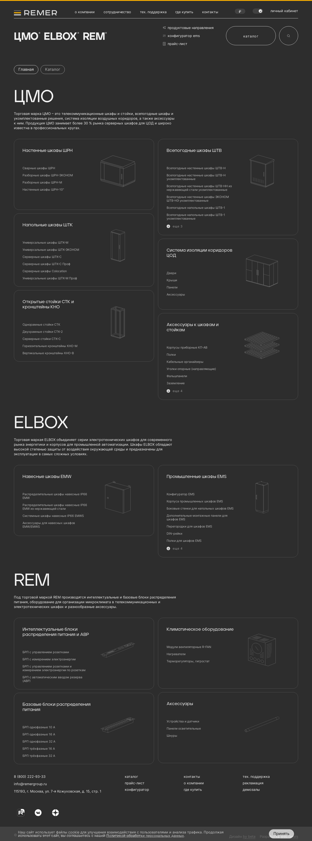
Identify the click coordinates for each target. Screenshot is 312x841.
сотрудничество (117, 12)
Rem (94, 37)
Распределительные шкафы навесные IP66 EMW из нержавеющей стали (55, 506)
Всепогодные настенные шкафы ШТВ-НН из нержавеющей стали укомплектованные (199, 187)
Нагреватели (176, 654)
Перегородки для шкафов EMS (189, 526)
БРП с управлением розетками (46, 652)
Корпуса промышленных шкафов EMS (195, 501)
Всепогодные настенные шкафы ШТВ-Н (196, 168)
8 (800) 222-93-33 (30, 776)
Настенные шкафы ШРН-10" (43, 189)
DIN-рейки (174, 533)
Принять (281, 833)
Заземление (176, 383)
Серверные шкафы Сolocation (45, 271)
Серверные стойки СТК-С (42, 339)
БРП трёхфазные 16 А (39, 748)
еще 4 (178, 391)
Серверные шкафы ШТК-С (42, 257)
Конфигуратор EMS (181, 494)
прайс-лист (175, 44)
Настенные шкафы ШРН (48, 150)
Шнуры (172, 735)
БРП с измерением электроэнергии (49, 659)
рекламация (253, 783)
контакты (210, 12)
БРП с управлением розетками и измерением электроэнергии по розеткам (54, 668)
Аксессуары (176, 294)
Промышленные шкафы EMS (196, 476)
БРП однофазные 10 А (39, 727)
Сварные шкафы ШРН (39, 168)
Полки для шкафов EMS (184, 540)
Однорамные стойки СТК (41, 324)
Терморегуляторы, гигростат (188, 661)
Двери (171, 273)
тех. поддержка (153, 12)
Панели (172, 287)
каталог (250, 36)
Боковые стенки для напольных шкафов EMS (200, 508)
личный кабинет (284, 11)
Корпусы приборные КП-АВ (187, 347)
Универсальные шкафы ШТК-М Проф (50, 278)
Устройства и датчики (183, 721)
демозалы (251, 789)
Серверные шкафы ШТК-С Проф (46, 264)
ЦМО (26, 37)
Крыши (172, 280)
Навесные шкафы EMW (47, 476)
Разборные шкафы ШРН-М (42, 182)
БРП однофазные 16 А (39, 734)
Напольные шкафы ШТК (48, 225)
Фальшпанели (177, 376)
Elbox (61, 37)
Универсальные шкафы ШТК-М (45, 242)
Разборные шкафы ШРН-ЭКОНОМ (48, 175)
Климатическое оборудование (200, 629)
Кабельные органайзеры (185, 361)
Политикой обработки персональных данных (145, 835)
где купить (184, 12)
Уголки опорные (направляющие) (191, 369)
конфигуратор (137, 789)
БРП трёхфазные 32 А (39, 755)
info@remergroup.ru (30, 784)
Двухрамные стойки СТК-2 (43, 331)
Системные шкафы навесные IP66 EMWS (53, 516)
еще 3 (178, 226)
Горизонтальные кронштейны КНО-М (50, 346)
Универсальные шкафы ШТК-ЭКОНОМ (51, 249)
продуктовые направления (188, 28)
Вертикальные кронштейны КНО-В (48, 353)
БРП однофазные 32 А (39, 741)
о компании (84, 12)
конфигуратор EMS (181, 36)
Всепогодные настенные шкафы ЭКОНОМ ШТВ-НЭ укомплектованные (198, 198)
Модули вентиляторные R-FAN (189, 647)
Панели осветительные (184, 728)
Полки (171, 354)
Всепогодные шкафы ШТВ (194, 150)
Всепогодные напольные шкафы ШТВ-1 (196, 207)
